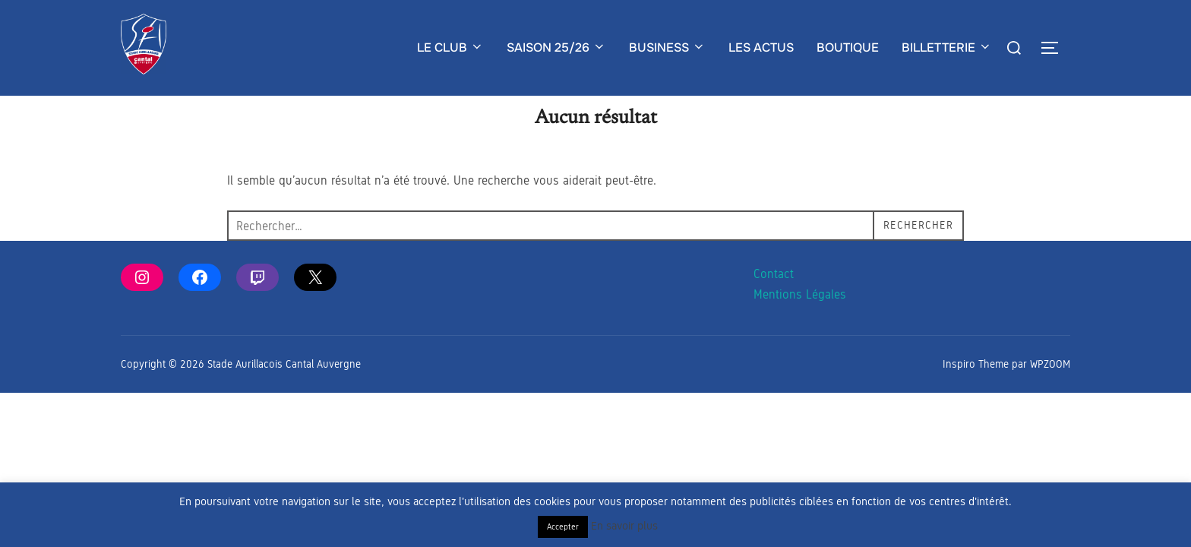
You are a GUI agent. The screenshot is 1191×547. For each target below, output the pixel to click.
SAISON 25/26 (556, 47)
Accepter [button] (563, 526)
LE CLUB (450, 47)
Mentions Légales (799, 325)
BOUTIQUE (848, 47)
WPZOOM (1050, 393)
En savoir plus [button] (624, 526)
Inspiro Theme (976, 393)
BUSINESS (667, 47)
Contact (773, 304)
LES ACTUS (761, 47)
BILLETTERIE (947, 47)
